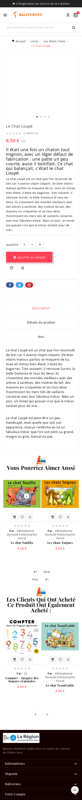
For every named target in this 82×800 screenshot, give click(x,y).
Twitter (19, 285)
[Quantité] (24, 244)
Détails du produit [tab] (41, 322)
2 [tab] (41, 117)
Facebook (10, 285)
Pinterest (29, 285)
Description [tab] (41, 308)
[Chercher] (36, 27)
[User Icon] (68, 15)
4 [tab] (49, 117)
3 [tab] (45, 117)
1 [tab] (37, 117)
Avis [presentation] (41, 337)
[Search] (74, 28)
